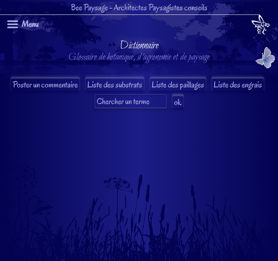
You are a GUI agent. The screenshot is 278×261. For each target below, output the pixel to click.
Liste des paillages (178, 84)
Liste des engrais (238, 84)
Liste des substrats (114, 84)
